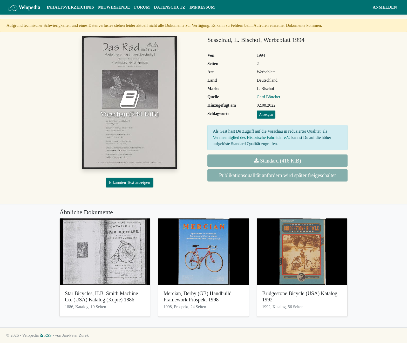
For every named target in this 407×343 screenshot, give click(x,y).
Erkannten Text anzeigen (129, 182)
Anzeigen (266, 115)
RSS (45, 335)
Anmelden (385, 7)
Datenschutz (169, 7)
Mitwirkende (114, 7)
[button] (365, 7)
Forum (142, 7)
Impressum (202, 7)
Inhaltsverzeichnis (70, 7)
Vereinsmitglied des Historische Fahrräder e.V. (251, 137)
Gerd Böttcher (268, 97)
